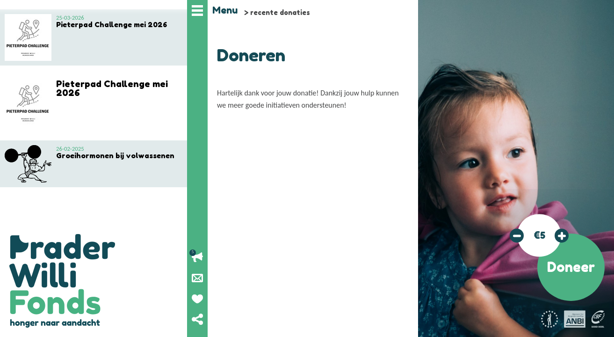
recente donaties (280, 12)
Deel (197, 319)
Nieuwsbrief (197, 278)
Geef (197, 298)
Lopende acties (197, 257)
